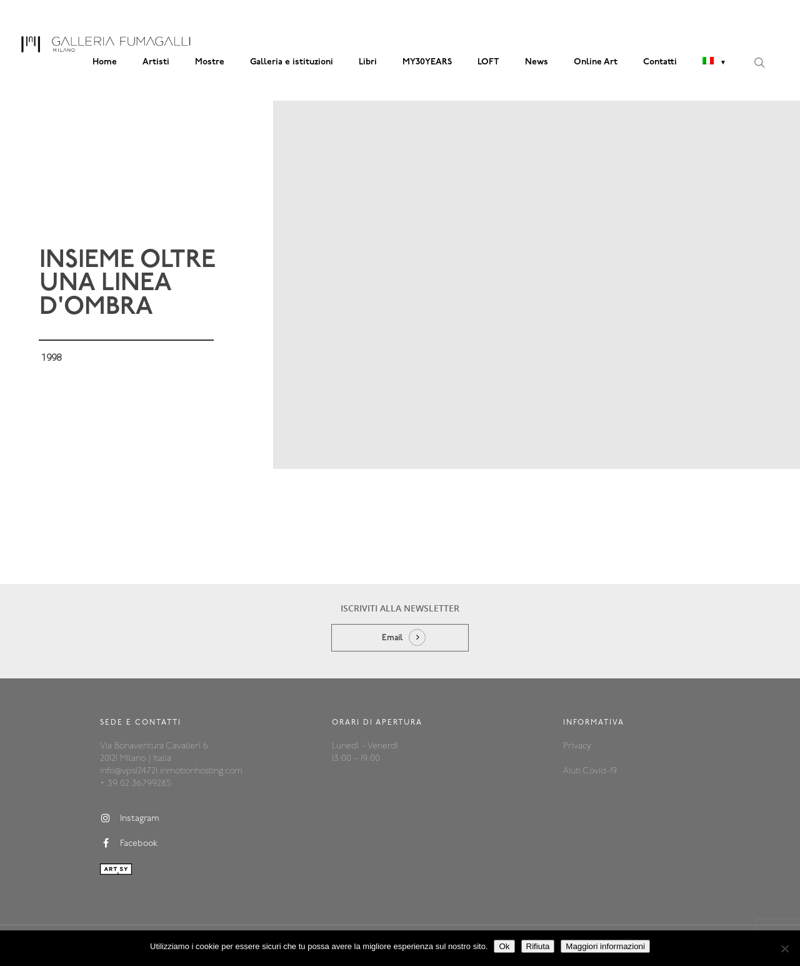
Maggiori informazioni (605, 946)
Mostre (209, 62)
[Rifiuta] (784, 948)
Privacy (577, 746)
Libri (368, 62)
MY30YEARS (427, 62)
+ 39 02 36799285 (135, 783)
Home (104, 62)
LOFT (488, 62)
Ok (504, 946)
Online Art (596, 62)
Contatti (660, 62)
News (536, 62)
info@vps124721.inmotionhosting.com (171, 771)
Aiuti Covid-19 (590, 771)
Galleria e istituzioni (291, 62)
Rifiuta (538, 946)
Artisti (155, 62)
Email (392, 638)
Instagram (129, 818)
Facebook (129, 843)
